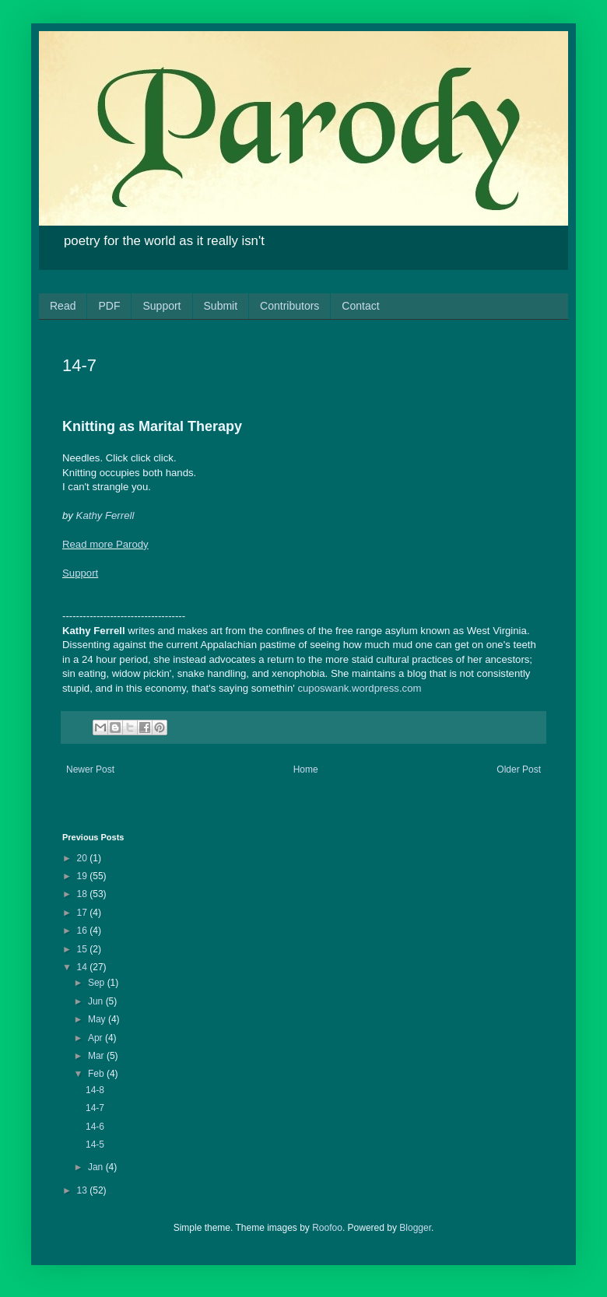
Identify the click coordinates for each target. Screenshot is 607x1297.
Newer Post (90, 769)
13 (83, 1190)
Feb (97, 1073)
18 (83, 894)
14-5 (95, 1144)
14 (83, 967)
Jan (97, 1167)
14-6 (95, 1126)
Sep (97, 982)
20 (83, 858)
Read (62, 306)
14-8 (95, 1090)
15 (83, 949)
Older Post (518, 769)
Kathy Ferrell (105, 515)
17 (83, 912)
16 (83, 930)
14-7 (95, 1107)
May (98, 1019)
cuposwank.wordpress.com (359, 688)
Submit (221, 306)
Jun (97, 1001)
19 (83, 876)
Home (305, 769)
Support (161, 306)
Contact (360, 306)
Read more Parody (105, 544)
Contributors (289, 306)
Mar (97, 1055)
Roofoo (327, 1227)
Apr (96, 1037)
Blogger (415, 1227)
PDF (109, 306)
